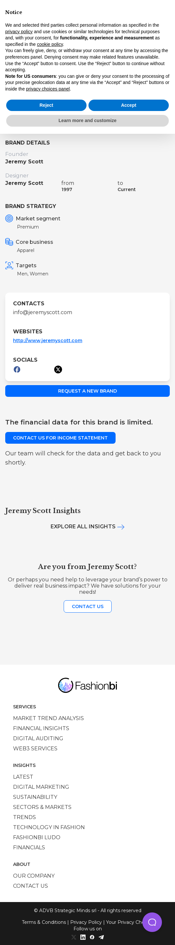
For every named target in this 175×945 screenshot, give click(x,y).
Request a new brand (87, 391)
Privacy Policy (86, 922)
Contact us (87, 606)
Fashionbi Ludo (36, 837)
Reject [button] (46, 105)
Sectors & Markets (42, 807)
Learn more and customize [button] (87, 120)
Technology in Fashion (49, 827)
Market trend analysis (48, 718)
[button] (152, 922)
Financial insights (41, 728)
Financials (29, 847)
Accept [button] (128, 105)
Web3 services (35, 748)
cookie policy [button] (50, 44)
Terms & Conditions (44, 922)
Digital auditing (38, 738)
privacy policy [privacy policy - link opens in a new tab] (19, 31)
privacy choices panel (48, 88)
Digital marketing (41, 787)
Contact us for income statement (60, 438)
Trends (24, 817)
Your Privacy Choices (129, 922)
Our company (34, 876)
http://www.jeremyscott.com (47, 340)
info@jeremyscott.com (42, 312)
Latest (23, 777)
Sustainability (35, 797)
